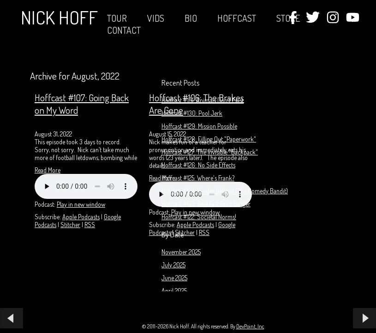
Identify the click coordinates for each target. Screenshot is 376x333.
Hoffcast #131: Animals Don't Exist (202, 100)
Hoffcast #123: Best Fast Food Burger (206, 204)
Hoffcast (236, 18)
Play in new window (81, 204)
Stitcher (70, 224)
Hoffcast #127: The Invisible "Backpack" (209, 152)
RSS (89, 224)
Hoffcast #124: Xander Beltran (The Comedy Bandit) (224, 191)
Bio (191, 18)
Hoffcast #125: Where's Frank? (197, 178)
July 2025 (173, 265)
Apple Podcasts (81, 217)
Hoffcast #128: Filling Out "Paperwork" (208, 139)
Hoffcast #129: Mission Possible (199, 126)
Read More (47, 170)
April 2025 (174, 291)
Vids (155, 18)
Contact (124, 30)
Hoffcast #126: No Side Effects (198, 165)
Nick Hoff (59, 17)
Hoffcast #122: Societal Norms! (198, 217)
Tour (117, 18)
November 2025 (181, 252)
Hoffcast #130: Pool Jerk (191, 113)
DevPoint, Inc (250, 326)
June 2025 (174, 278)
